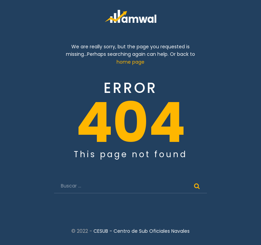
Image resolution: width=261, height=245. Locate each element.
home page (130, 62)
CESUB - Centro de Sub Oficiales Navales (141, 231)
